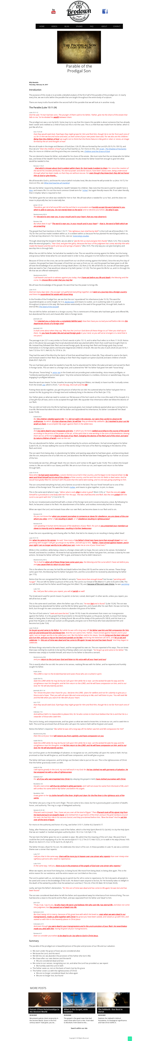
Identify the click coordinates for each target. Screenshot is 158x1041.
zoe (43, 385)
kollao (72, 487)
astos (55, 372)
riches (84, 190)
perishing (125, 584)
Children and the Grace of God (97, 151)
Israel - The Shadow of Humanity (112, 149)
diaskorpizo (69, 302)
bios (31, 190)
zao (58, 372)
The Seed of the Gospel (48, 306)
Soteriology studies (81, 236)
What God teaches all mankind (56, 183)
